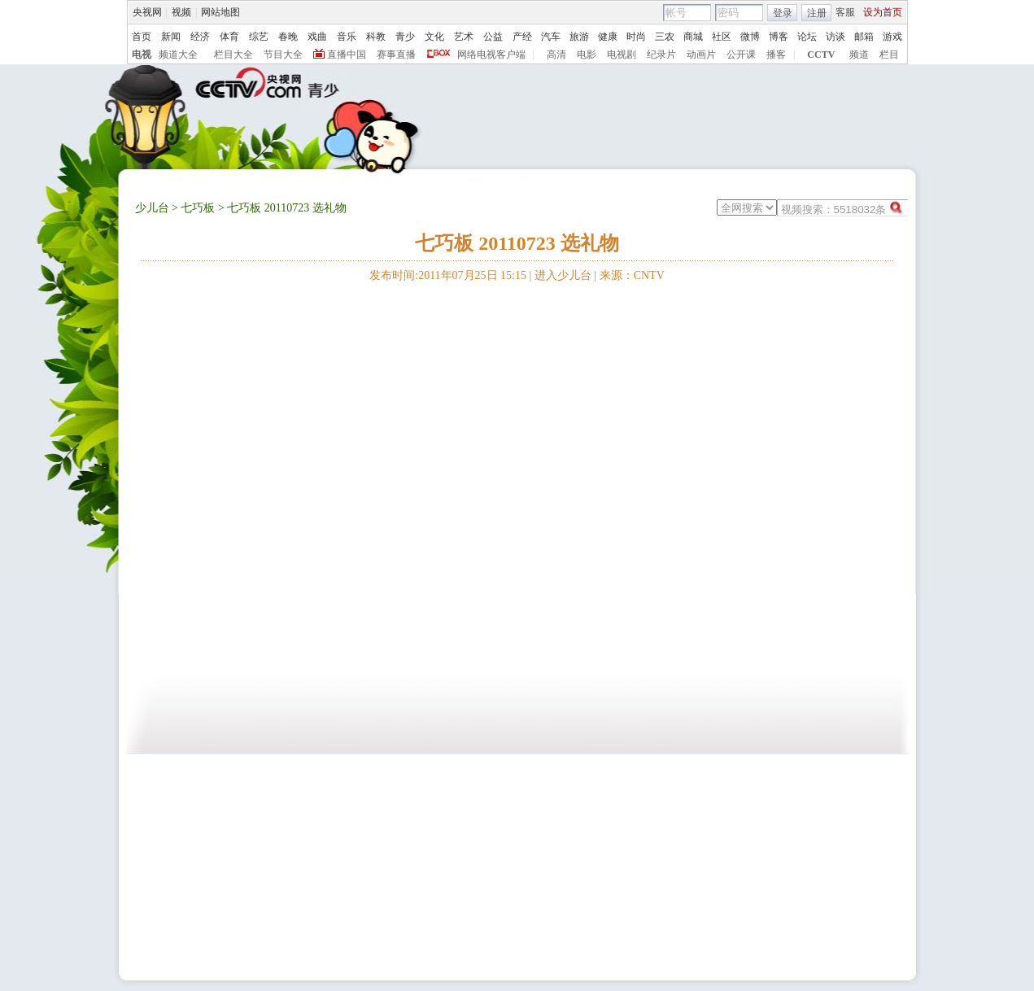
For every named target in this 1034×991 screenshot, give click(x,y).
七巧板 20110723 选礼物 (517, 243)
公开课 (741, 54)
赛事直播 (396, 54)
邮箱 (864, 36)
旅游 (579, 36)
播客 (776, 54)
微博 (750, 36)
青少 (405, 36)
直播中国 (346, 54)
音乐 (346, 36)
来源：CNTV (632, 275)
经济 (200, 36)
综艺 (258, 36)
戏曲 (317, 36)
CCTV (821, 54)
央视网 (147, 12)
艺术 (463, 36)
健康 (607, 36)
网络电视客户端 (491, 54)
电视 (141, 54)
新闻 (171, 36)
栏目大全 (233, 54)
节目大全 (283, 54)
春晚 (288, 36)
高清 (556, 54)
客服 (845, 12)
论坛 (807, 36)
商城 (693, 36)
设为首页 (882, 12)
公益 (493, 36)
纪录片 (661, 54)
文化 (434, 36)
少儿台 (152, 208)
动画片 (701, 54)
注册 (817, 13)
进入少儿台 (562, 275)
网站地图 (220, 12)
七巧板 (198, 208)
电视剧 (621, 54)
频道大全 (178, 54)
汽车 (551, 36)
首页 (141, 36)
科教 (376, 36)
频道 (859, 54)
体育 (229, 36)
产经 (522, 36)
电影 (586, 54)
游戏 (892, 36)
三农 (664, 36)
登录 (782, 13)
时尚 (636, 36)
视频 (181, 12)
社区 (721, 36)
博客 (778, 36)
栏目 (889, 54)
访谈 (835, 36)
